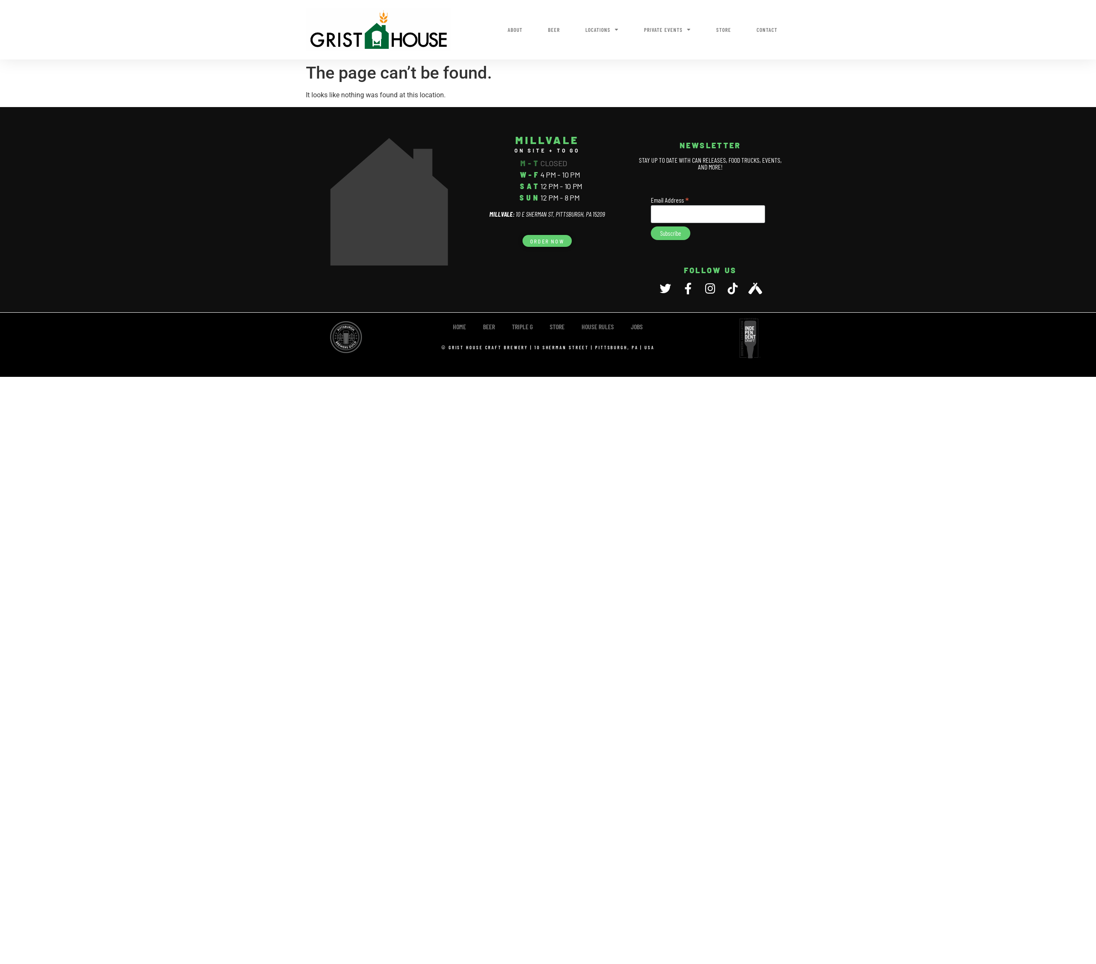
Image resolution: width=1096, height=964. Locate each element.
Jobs (637, 326)
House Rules (598, 326)
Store (723, 29)
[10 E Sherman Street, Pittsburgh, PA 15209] (389, 202)
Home (459, 326)
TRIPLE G (522, 326)
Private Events (667, 30)
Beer (554, 29)
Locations (602, 30)
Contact (767, 29)
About (515, 29)
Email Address (670, 199)
